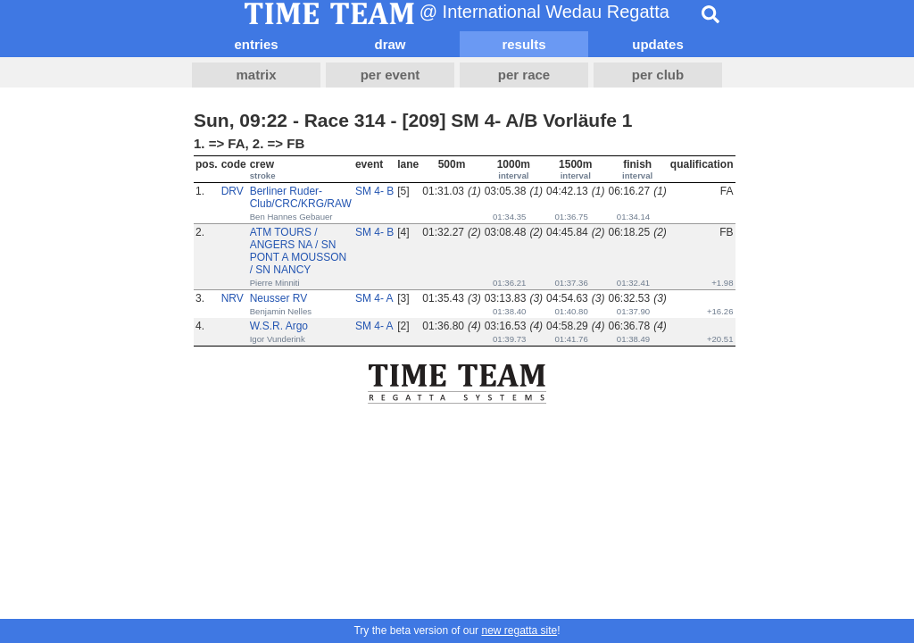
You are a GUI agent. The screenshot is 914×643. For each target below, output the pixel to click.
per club (658, 74)
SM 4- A (374, 298)
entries (256, 44)
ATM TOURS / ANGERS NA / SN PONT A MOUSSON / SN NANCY (298, 251)
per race (524, 74)
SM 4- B (374, 191)
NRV (232, 298)
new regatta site (519, 630)
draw (389, 44)
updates (658, 44)
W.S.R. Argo (279, 326)
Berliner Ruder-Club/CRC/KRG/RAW (301, 197)
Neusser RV (278, 298)
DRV (232, 191)
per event (390, 74)
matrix (256, 74)
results (523, 44)
